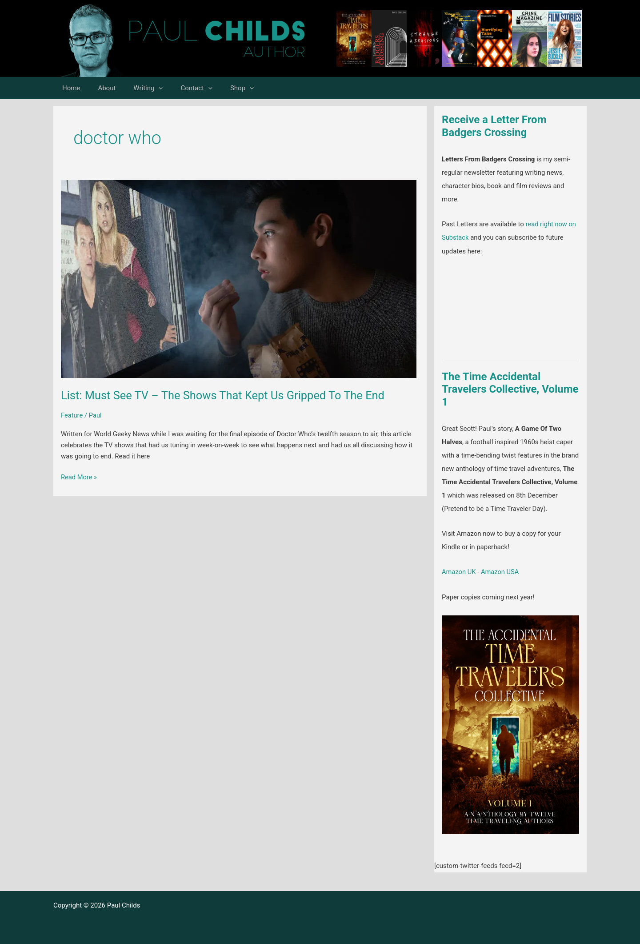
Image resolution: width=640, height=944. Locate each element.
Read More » (79, 477)
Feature (72, 415)
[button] (147, 88)
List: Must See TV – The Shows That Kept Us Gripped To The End (226, 395)
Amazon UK (459, 572)
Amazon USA (501, 572)
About (100, 88)
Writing (137, 88)
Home (69, 88)
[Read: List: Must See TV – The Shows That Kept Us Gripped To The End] (238, 278)
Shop (222, 88)
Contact (180, 88)
